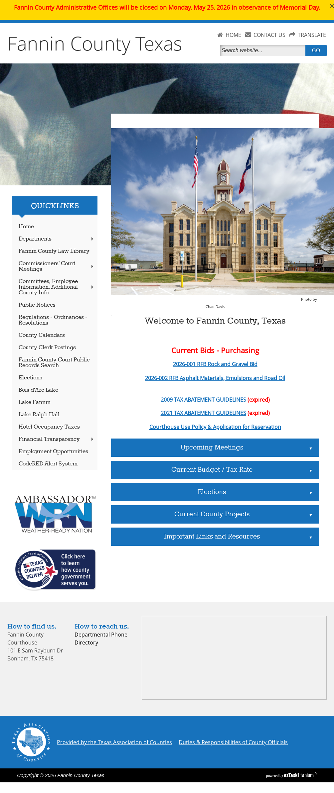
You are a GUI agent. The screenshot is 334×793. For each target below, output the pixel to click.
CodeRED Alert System (48, 463)
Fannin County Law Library (54, 251)
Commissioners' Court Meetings (57, 266)
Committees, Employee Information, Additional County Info (57, 287)
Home (26, 226)
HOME (233, 35)
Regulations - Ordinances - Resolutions (53, 320)
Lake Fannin (35, 402)
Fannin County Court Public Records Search (54, 362)
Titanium (299, 775)
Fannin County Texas (94, 43)
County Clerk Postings (47, 347)
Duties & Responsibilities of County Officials (233, 742)
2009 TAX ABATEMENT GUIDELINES (203, 399)
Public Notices (37, 305)
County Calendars (42, 335)
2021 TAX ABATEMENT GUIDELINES (203, 413)
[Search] (264, 50)
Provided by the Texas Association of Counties (114, 742)
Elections (30, 377)
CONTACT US (269, 35)
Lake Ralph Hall (39, 414)
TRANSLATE (312, 35)
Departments (57, 239)
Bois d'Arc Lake (38, 390)
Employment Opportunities (53, 451)
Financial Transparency (57, 439)
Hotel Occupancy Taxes (49, 427)
